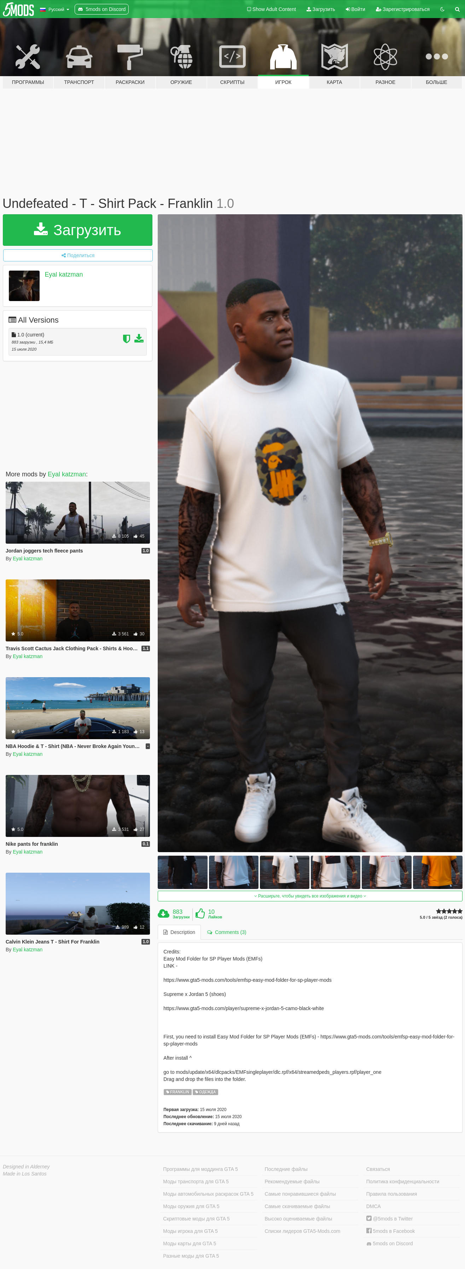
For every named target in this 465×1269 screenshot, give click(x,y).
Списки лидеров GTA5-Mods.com (303, 1231)
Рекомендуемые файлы (292, 1181)
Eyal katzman (64, 274)
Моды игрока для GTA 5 (190, 1231)
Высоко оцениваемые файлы (298, 1219)
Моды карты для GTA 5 (189, 1243)
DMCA (373, 1206)
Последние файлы (286, 1169)
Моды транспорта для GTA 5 (195, 1181)
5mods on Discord (389, 1244)
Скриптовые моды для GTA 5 (196, 1219)
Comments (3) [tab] (226, 932)
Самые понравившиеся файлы (300, 1194)
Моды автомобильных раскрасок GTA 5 (208, 1194)
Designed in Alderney (26, 1166)
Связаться (378, 1169)
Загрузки (181, 917)
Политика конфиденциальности (403, 1181)
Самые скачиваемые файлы (297, 1206)
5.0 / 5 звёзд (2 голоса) (441, 917)
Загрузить (321, 9)
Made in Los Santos (25, 1174)
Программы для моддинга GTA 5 (200, 1169)
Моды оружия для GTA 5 (191, 1206)
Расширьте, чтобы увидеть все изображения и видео (310, 896)
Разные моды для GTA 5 (191, 1256)
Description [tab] (179, 932)
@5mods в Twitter (389, 1219)
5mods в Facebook (390, 1231)
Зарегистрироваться (403, 9)
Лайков (215, 917)
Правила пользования (391, 1194)
